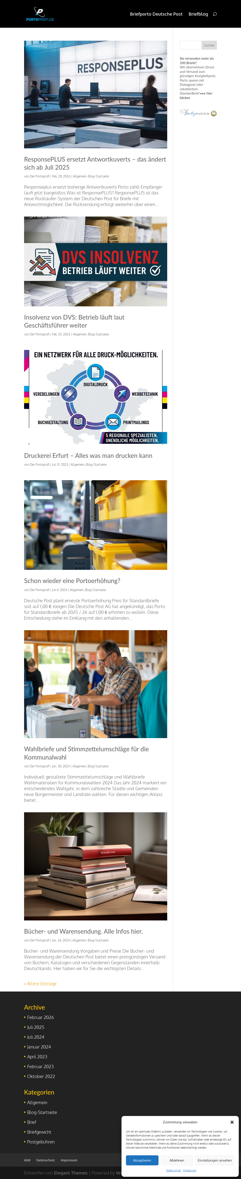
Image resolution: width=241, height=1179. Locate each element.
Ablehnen (177, 1160)
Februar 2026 (40, 1017)
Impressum (189, 1170)
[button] (232, 1122)
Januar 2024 (39, 1047)
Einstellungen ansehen (215, 1160)
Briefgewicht (39, 1132)
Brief (31, 1122)
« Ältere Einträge (40, 983)
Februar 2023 (40, 1066)
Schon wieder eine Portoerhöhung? (72, 580)
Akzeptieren (142, 1160)
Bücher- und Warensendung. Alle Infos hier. (83, 931)
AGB (27, 1160)
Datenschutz (173, 1170)
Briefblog (198, 14)
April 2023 (37, 1056)
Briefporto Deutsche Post (156, 14)
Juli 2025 (35, 1027)
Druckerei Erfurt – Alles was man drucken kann (88, 455)
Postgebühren (41, 1142)
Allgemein (80, 176)
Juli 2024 (35, 1037)
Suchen (209, 45)
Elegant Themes (71, 1173)
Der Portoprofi (39, 176)
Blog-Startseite (98, 176)
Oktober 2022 (41, 1076)
